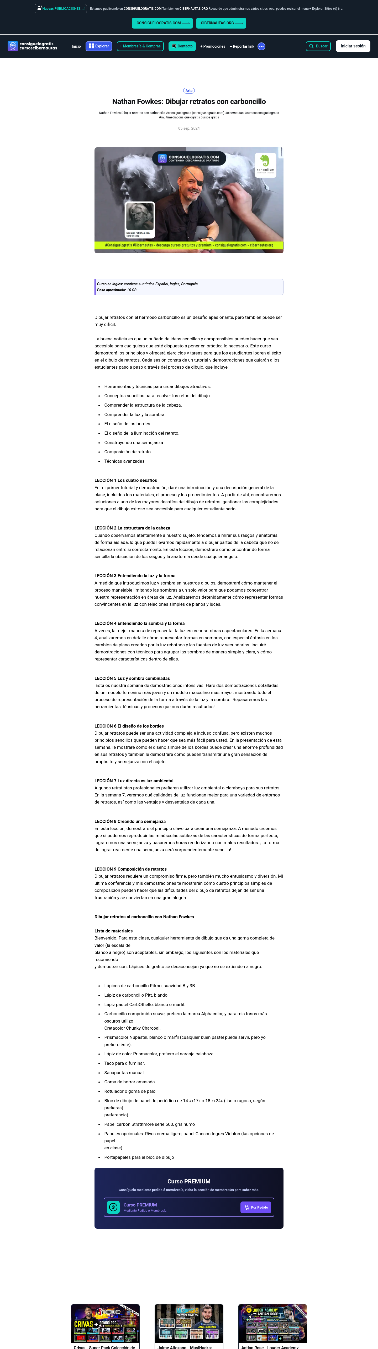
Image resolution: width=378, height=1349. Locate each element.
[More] (261, 46)
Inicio (76, 46)
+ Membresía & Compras (140, 46)
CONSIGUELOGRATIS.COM (163, 23)
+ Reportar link (242, 46)
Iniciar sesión (353, 45)
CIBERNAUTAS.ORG (222, 23)
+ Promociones (213, 46)
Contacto (185, 46)
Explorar (102, 46)
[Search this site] (318, 46)
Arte (189, 91)
